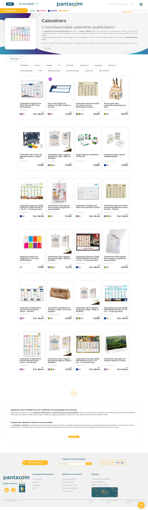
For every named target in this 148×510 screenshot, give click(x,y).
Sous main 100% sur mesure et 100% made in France (59, 105)
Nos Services (127, 11)
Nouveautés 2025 (69, 482)
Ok (89, 467)
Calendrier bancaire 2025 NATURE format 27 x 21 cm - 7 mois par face (87, 363)
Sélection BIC (67, 494)
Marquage (36, 488)
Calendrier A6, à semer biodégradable (114, 156)
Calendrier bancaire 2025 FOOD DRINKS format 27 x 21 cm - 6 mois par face (87, 260)
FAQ (134, 11)
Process (35, 485)
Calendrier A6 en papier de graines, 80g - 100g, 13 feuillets (87, 311)
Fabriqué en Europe (69, 491)
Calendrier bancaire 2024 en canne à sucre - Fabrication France (87, 105)
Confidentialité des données (135, 504)
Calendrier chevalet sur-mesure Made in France (115, 362)
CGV (101, 504)
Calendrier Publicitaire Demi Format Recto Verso (88, 207)
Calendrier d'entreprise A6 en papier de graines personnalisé (59, 208)
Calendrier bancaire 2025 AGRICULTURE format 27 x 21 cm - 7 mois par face (31, 208)
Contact (144, 11)
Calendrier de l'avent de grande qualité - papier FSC (31, 157)
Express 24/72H (68, 485)
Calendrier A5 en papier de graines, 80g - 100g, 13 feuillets (59, 260)
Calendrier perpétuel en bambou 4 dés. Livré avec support (59, 311)
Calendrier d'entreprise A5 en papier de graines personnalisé (115, 260)
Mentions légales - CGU (114, 504)
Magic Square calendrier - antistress (88, 156)
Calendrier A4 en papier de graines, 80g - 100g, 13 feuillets (59, 157)
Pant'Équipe (37, 482)
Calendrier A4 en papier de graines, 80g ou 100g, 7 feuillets (60, 363)
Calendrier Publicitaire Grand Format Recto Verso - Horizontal (30, 363)
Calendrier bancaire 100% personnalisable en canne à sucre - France (116, 208)
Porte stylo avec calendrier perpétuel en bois (115, 105)
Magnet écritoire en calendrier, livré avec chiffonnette (29, 260)
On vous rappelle (29, 3)
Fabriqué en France (69, 488)
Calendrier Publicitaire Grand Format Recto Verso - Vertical (30, 311)
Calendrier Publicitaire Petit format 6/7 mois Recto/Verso (30, 105)
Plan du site (93, 504)
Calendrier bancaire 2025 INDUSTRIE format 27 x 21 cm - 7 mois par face (115, 311)
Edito (10, 4)
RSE (138, 11)
